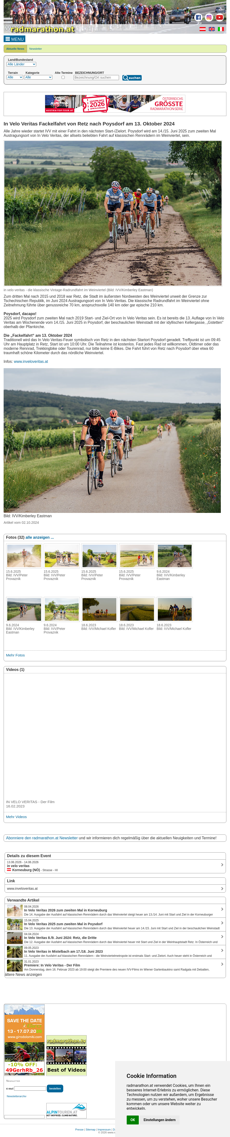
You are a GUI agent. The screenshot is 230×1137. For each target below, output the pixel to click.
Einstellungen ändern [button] (160, 1120)
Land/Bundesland (20, 60)
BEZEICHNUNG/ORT (89, 73)
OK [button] (133, 1120)
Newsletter (35, 48)
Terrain (13, 73)
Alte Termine (64, 73)
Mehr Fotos (15, 655)
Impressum (104, 1129)
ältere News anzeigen (23, 974)
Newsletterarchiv (16, 1096)
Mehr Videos (16, 817)
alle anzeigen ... (40, 537)
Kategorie (32, 73)
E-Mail (9, 1088)
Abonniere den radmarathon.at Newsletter (42, 838)
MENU (14, 38)
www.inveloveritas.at (31, 361)
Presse (79, 1129)
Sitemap (90, 1129)
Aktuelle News (15, 48)
